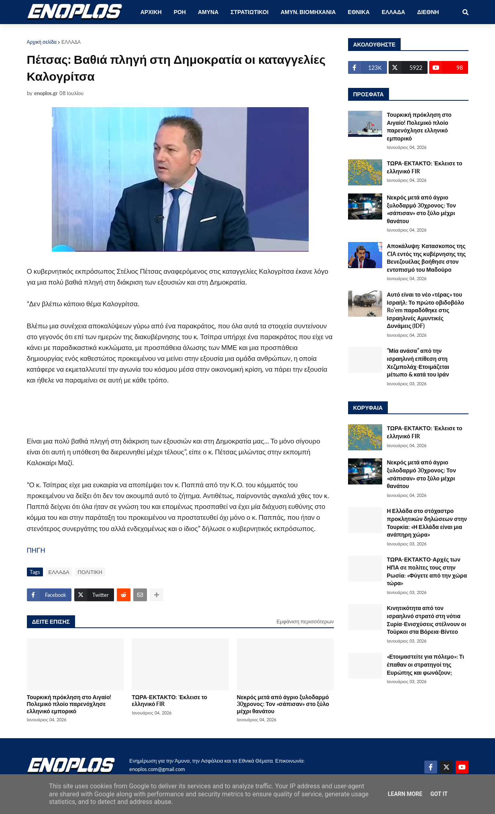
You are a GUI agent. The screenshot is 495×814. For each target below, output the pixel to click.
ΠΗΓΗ (36, 550)
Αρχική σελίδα (42, 42)
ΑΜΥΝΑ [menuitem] (208, 11)
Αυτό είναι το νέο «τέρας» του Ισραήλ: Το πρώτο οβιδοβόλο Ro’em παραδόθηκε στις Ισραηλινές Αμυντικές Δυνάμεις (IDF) (425, 310)
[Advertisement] (171, 415)
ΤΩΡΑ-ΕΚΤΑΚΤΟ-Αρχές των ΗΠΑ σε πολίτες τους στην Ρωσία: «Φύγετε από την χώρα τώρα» (427, 571)
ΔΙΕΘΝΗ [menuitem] (428, 11)
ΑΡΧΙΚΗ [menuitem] (151, 11)
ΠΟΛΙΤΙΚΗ (90, 572)
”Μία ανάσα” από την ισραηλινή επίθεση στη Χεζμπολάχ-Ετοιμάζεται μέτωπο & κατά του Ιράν (418, 362)
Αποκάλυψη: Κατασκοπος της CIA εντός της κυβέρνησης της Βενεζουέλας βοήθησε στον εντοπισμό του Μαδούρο (426, 257)
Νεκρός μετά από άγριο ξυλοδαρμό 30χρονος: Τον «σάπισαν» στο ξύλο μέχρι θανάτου (283, 704)
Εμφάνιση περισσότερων (305, 621)
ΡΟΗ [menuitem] (180, 11)
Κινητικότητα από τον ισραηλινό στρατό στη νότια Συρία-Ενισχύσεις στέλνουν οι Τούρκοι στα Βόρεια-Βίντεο (426, 619)
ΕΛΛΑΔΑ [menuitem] (393, 11)
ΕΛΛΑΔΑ (71, 42)
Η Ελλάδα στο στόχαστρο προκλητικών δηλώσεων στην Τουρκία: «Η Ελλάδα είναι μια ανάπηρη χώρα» (427, 522)
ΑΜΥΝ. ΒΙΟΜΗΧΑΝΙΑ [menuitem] (308, 11)
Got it (439, 794)
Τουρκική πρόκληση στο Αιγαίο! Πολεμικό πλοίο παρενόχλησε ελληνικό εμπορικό (69, 704)
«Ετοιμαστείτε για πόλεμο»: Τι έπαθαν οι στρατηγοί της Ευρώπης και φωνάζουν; (425, 664)
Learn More (405, 794)
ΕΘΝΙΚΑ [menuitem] (358, 11)
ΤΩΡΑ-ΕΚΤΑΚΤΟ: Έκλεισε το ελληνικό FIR (169, 700)
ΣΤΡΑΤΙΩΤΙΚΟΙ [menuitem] (249, 11)
